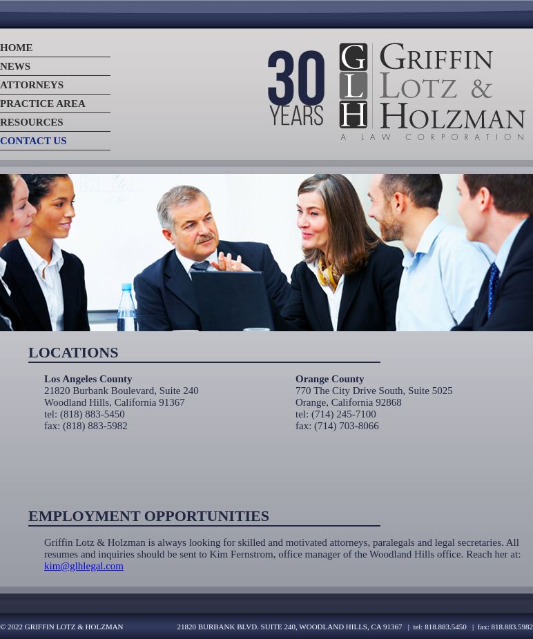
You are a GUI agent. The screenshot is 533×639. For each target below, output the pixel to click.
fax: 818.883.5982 (505, 626)
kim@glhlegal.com (84, 565)
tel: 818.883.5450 (439, 626)
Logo (395, 91)
